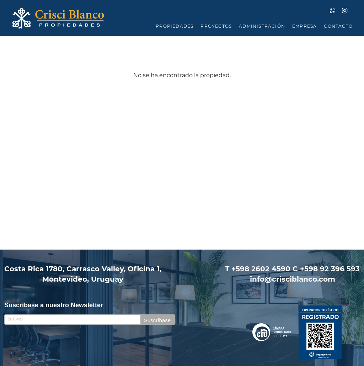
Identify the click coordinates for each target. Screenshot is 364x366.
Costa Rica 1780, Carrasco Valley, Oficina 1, (82, 274)
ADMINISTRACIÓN (262, 26)
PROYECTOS (216, 26)
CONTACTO (338, 26)
